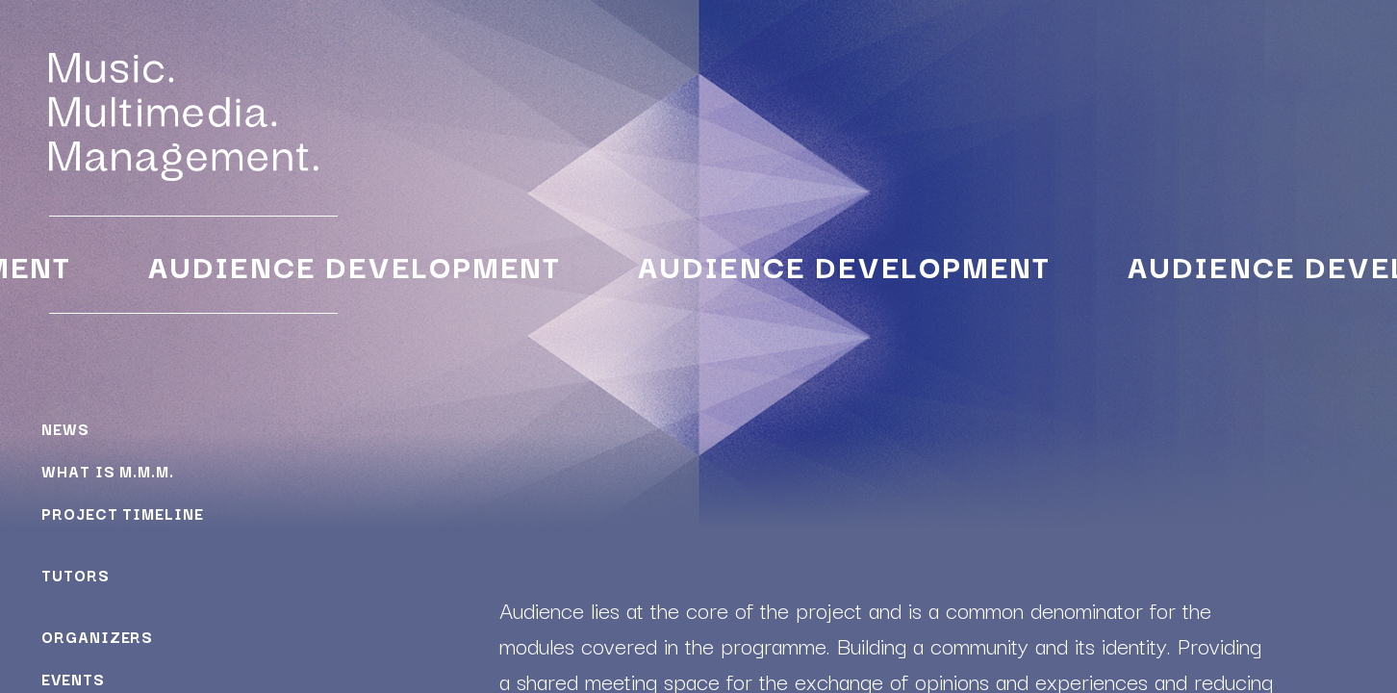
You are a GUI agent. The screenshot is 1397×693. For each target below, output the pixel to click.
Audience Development (351, 265)
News (65, 428)
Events (72, 678)
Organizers (97, 636)
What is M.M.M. (107, 470)
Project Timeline (122, 513)
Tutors (75, 574)
